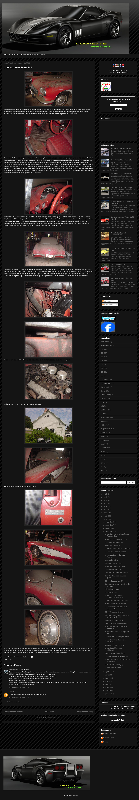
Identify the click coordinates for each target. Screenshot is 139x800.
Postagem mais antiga (85, 712)
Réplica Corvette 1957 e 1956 (121, 149)
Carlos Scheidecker (110, 733)
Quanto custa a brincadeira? (115, 653)
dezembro (109, 522)
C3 (102, 357)
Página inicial (49, 712)
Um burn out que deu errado (115, 645)
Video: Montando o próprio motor (117, 637)
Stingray (104, 440)
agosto (108, 672)
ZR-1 (103, 463)
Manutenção (105, 417)
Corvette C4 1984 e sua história (122, 174)
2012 (106, 513)
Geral (103, 391)
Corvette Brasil (105, 321)
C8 (102, 376)
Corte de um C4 (111, 592)
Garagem (104, 387)
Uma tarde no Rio (111, 560)
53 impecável (37, 173)
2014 (106, 506)
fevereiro (108, 691)
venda (103, 444)
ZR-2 (103, 467)
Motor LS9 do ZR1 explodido (115, 604)
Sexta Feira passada (112, 545)
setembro (109, 531)
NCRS (103, 425)
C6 (102, 368)
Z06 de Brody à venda (113, 668)
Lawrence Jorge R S (16, 669)
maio (107, 681)
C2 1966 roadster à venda (114, 612)
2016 (106, 500)
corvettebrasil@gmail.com (118, 72)
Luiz (10, 692)
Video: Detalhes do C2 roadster (116, 601)
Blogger (75, 795)
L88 (102, 406)
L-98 (102, 402)
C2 (102, 353)
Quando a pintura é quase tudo (116, 623)
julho (107, 675)
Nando (105, 742)
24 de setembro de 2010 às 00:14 (20, 687)
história (103, 398)
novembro (109, 525)
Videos (103, 448)
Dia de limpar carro (112, 589)
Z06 (102, 452)
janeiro (108, 694)
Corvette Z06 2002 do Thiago (121, 188)
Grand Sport (105, 395)
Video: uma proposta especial (115, 552)
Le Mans (104, 410)
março (107, 687)
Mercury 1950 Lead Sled (114, 620)
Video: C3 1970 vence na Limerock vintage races (114, 596)
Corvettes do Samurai (113, 569)
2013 (106, 510)
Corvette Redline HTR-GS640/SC (117, 656)
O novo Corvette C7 (118, 264)
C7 (102, 372)
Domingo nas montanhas (114, 542)
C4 (102, 361)
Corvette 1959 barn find (18, 67)
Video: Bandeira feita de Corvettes (117, 549)
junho (107, 678)
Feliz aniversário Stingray (114, 665)
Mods (103, 421)
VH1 (40, 160)
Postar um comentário (14, 702)
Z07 (102, 455)
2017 (106, 497)
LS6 (102, 414)
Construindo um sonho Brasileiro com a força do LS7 (117, 616)
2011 (106, 516)
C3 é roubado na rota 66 (114, 581)
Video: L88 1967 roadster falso (116, 539)
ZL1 (102, 459)
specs (103, 436)
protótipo (104, 433)
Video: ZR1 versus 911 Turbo (115, 566)
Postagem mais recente (13, 712)
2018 (106, 494)
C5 (102, 364)
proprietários (105, 429)
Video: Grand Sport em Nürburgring (113, 649)
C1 (10, 659)
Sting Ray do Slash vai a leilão (122, 160)
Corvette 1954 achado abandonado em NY (119, 234)
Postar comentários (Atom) (52, 718)
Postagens (107, 301)
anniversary (105, 342)
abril (107, 684)
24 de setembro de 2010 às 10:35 (20, 697)
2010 (106, 519)
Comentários (107, 305)
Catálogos (104, 380)
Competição (105, 383)
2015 (106, 503)
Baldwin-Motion (106, 345)
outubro (108, 528)
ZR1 (102, 470)
